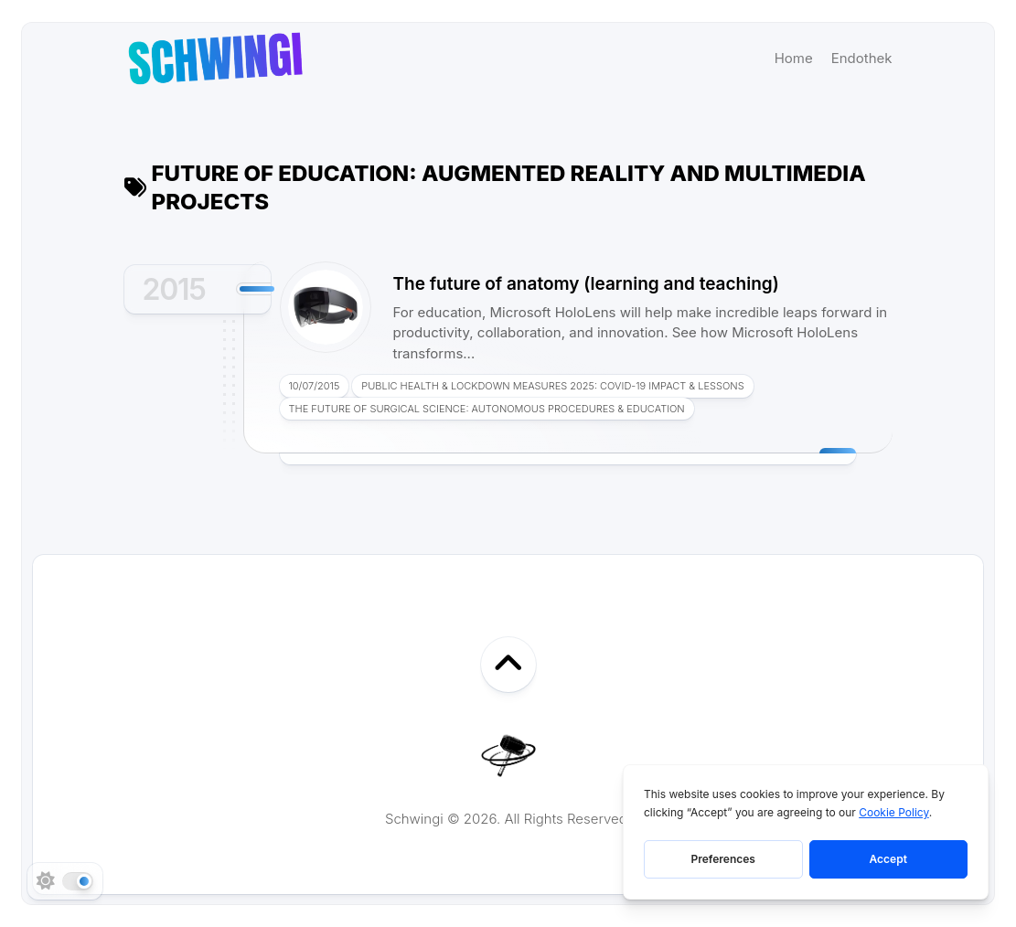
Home (794, 58)
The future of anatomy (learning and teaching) (586, 283)
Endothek (862, 58)
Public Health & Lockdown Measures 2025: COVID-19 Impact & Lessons (552, 385)
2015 (174, 289)
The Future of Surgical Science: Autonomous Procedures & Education (487, 408)
